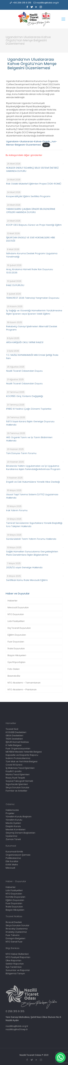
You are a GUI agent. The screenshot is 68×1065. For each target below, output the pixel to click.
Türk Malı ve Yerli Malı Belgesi (21, 761)
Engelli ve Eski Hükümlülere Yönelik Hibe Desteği (33, 481)
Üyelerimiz (11, 836)
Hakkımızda (12, 810)
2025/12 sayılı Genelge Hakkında (24, 567)
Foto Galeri (14, 669)
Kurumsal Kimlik (14, 851)
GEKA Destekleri (14, 735)
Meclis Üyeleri (13, 823)
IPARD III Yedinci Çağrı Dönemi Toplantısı (28, 408)
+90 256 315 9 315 (22, 2)
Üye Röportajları (16, 662)
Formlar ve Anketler (16, 790)
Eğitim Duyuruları (17, 634)
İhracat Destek (14, 922)
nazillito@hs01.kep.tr (17, 1029)
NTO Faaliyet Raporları (18, 957)
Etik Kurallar (12, 861)
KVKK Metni (12, 864)
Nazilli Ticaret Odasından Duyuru (24, 370)
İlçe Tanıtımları (14, 967)
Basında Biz (14, 675)
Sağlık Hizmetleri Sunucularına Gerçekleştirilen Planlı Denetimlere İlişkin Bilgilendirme (32, 553)
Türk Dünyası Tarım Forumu (21, 453)
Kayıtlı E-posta (13, 771)
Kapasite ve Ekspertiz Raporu (22, 755)
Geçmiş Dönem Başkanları (20, 832)
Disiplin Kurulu (13, 826)
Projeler (10, 813)
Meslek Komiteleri (15, 829)
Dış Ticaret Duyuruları (19, 628)
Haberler (13, 600)
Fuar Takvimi (12, 935)
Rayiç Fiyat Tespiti (15, 777)
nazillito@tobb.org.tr (47, 2)
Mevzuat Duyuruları (18, 607)
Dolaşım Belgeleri (15, 938)
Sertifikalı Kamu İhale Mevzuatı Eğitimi (27, 580)
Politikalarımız (13, 858)
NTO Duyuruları (16, 614)
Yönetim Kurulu (14, 819)
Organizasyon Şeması (18, 854)
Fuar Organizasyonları (18, 748)
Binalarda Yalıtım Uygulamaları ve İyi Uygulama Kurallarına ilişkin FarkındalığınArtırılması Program (33, 467)
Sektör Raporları (15, 963)
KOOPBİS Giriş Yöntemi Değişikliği (24, 396)
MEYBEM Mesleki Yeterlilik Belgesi (24, 751)
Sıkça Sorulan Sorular (17, 787)
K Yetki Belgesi (13, 745)
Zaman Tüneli (13, 839)
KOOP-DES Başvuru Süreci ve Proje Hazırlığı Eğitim (34, 225)
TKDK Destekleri (14, 738)
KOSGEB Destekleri (16, 732)
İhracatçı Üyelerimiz (17, 928)
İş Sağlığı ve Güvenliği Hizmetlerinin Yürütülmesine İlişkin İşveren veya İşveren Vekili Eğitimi (34, 312)
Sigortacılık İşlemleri (17, 784)
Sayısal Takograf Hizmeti (19, 781)
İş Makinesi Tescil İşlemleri (20, 768)
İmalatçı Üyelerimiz (16, 932)
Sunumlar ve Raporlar (18, 970)
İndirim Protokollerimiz (18, 758)
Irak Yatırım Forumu (16, 510)
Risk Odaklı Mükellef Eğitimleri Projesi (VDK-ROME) (33, 183)
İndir (46, 145)
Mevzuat (10, 867)
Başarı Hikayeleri (17, 655)
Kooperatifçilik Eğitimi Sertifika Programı (28, 196)
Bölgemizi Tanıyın (15, 973)
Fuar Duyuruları (16, 641)
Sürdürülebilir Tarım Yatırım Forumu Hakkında (31, 539)
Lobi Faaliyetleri (16, 621)
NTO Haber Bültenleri (17, 954)
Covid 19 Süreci (14, 764)
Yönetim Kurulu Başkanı (18, 816)
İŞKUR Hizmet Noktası (17, 742)
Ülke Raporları (13, 960)
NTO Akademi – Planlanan (22, 689)
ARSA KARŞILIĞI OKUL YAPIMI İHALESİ (24, 342)
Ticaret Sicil (12, 729)
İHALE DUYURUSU (15, 285)
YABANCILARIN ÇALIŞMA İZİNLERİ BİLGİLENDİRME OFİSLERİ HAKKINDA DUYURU (30, 210)
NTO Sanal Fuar (14, 941)
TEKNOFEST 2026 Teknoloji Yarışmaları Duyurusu (32, 297)
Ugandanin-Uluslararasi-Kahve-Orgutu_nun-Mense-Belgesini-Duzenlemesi (31, 143)
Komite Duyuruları (15, 896)
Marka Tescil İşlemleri (18, 774)
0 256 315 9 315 (15, 1011)
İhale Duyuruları (16, 648)
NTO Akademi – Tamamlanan (24, 682)
